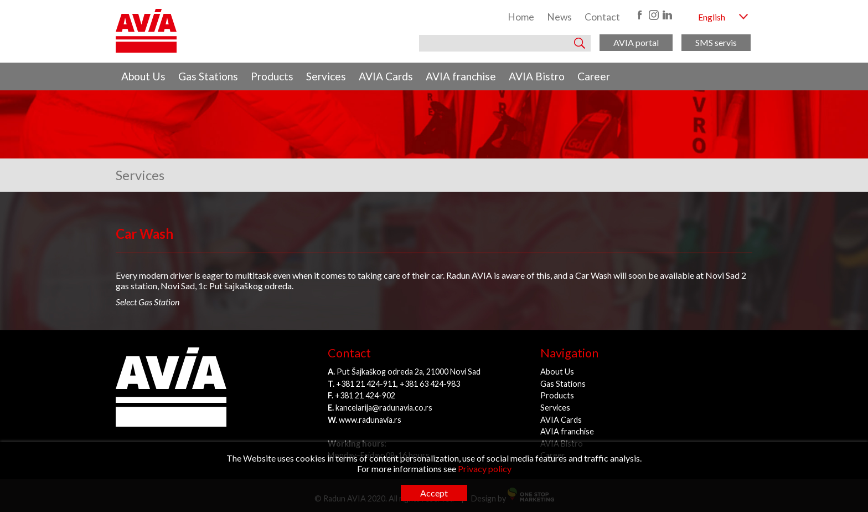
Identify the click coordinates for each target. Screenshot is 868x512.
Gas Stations (208, 76)
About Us (143, 76)
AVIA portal (636, 42)
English (711, 17)
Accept (434, 493)
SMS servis (716, 42)
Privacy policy (485, 468)
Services (326, 76)
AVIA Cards (386, 76)
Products (272, 76)
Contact (602, 17)
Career (593, 76)
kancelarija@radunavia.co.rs (383, 407)
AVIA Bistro (537, 76)
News (559, 17)
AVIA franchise (461, 76)
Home (521, 17)
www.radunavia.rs (370, 419)
